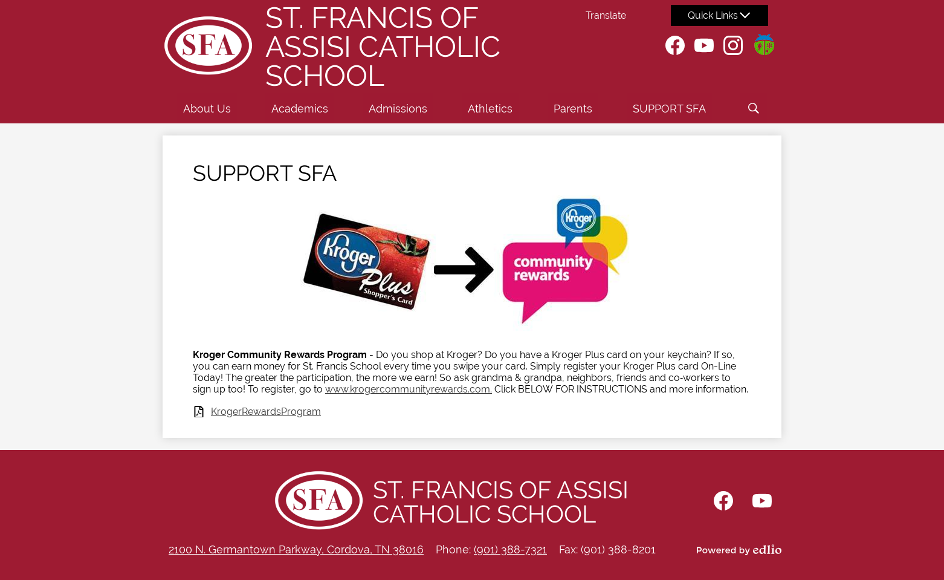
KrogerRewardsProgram (266, 411)
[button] (207, 108)
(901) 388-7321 (510, 549)
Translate (606, 15)
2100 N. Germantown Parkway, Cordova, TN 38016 (296, 549)
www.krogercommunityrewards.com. (408, 389)
